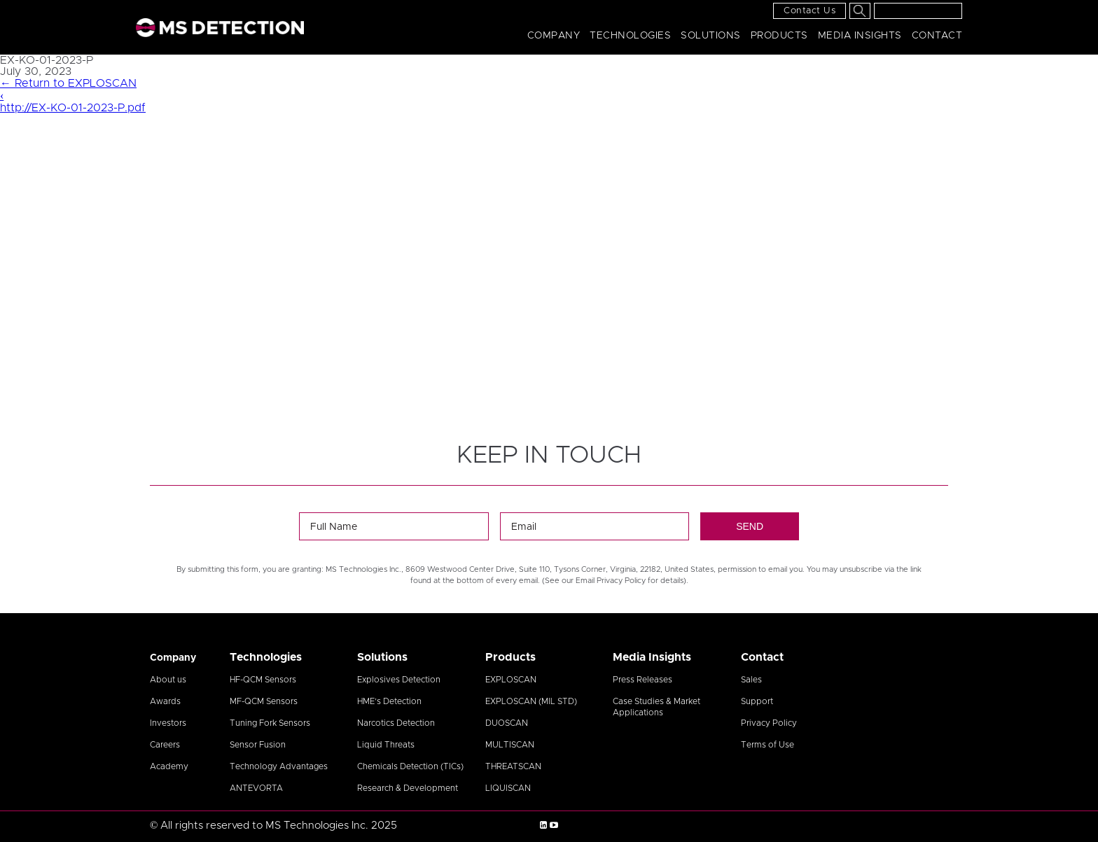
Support (757, 701)
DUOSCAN (506, 723)
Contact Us (809, 10)
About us (168, 679)
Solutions (711, 36)
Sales (751, 679)
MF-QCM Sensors (264, 701)
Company (554, 36)
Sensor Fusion (258, 745)
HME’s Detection (389, 701)
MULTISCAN (509, 745)
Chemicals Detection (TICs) (410, 766)
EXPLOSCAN (510, 679)
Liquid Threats (386, 745)
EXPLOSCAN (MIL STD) (531, 701)
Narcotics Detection (396, 723)
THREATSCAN (513, 766)
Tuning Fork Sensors (270, 723)
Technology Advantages (279, 766)
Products (779, 36)
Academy (169, 766)
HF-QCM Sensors (263, 679)
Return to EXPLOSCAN (68, 83)
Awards (165, 701)
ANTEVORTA (256, 788)
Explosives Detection (398, 679)
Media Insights (860, 36)
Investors (168, 723)
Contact (937, 36)
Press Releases (642, 679)
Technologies (630, 36)
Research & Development (407, 788)
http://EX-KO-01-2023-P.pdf (73, 107)
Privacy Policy (769, 723)
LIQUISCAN (508, 788)
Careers (165, 745)
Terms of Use (767, 745)
